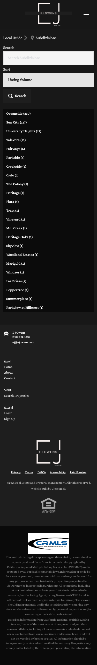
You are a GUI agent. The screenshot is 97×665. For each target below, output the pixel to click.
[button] (17, 96)
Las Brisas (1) (16, 281)
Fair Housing (78, 472)
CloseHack (58, 488)
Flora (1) (12, 202)
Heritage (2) (15, 193)
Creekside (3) (16, 166)
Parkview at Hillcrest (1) (24, 308)
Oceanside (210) (18, 113)
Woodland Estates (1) (22, 255)
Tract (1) (12, 210)
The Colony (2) (17, 184)
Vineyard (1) (15, 219)
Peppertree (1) (17, 290)
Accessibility (58, 472)
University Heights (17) (23, 131)
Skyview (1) (14, 246)
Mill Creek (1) (16, 228)
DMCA (42, 472)
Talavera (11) (16, 140)
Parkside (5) (15, 158)
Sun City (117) (16, 122)
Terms (29, 472)
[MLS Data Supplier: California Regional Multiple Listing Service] (48, 543)
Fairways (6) (15, 149)
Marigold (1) (15, 263)
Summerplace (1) (19, 299)
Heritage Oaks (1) (19, 237)
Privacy (16, 472)
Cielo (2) (12, 175)
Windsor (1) (15, 272)
